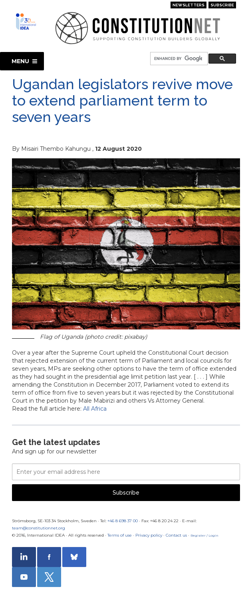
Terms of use (119, 535)
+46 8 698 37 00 (122, 520)
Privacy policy (148, 535)
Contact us (176, 535)
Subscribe (222, 5)
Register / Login (204, 535)
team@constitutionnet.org (38, 528)
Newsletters (188, 5)
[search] (178, 59)
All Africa (95, 408)
